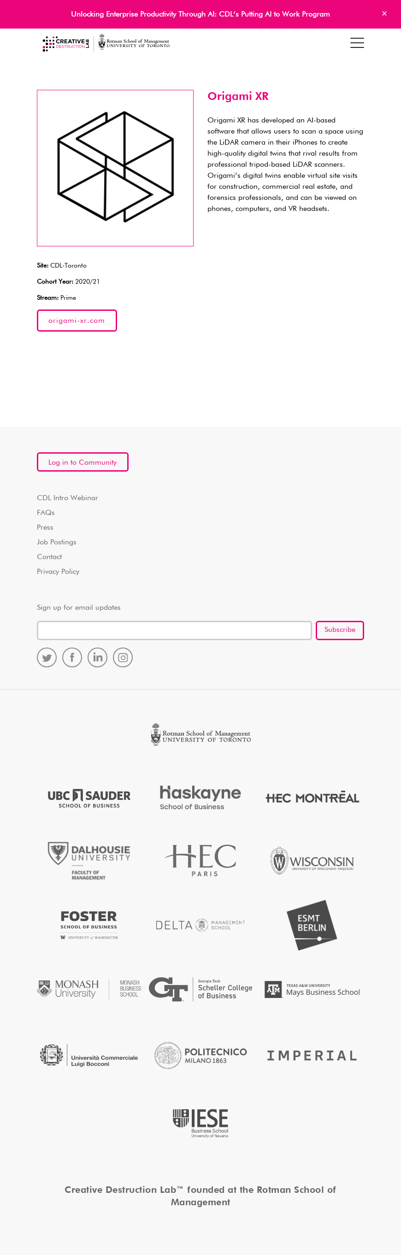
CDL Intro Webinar (67, 498)
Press (45, 527)
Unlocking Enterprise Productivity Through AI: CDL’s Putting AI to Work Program (200, 14)
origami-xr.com (76, 321)
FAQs (46, 513)
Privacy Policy (58, 572)
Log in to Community (82, 463)
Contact (49, 557)
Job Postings (57, 542)
